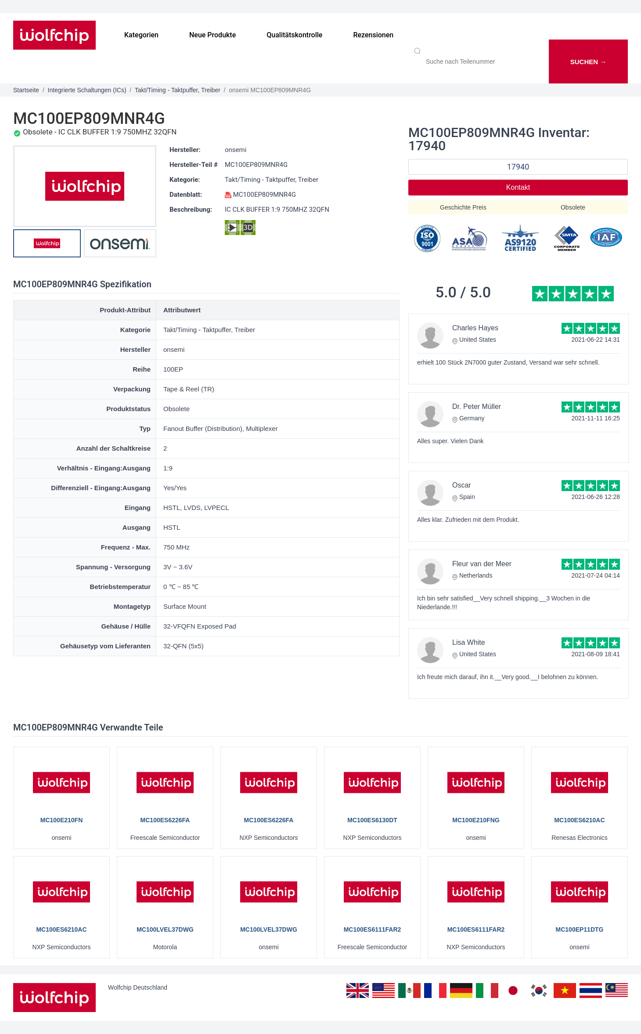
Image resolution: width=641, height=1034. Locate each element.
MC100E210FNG (475, 820)
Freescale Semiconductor (165, 837)
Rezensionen (373, 35)
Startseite (26, 90)
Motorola (165, 947)
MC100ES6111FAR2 (372, 929)
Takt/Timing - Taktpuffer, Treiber (177, 90)
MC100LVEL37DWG (165, 929)
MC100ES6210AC (579, 820)
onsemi (235, 150)
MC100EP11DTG (580, 929)
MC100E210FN (61, 820)
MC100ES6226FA (165, 820)
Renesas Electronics (579, 837)
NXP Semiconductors (269, 837)
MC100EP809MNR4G (256, 165)
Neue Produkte (212, 35)
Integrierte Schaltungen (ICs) (87, 90)
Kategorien (141, 35)
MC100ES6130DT (372, 820)
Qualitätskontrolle (294, 35)
